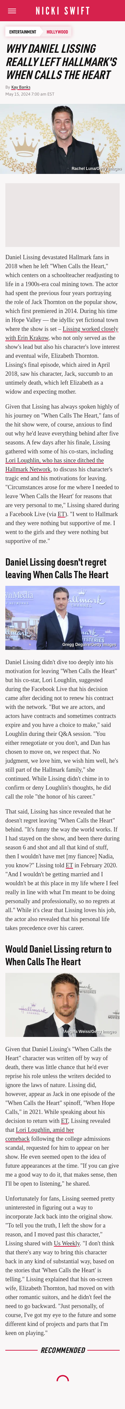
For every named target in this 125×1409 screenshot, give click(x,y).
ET (61, 514)
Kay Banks (20, 87)
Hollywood (57, 32)
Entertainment (22, 32)
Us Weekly (67, 1243)
